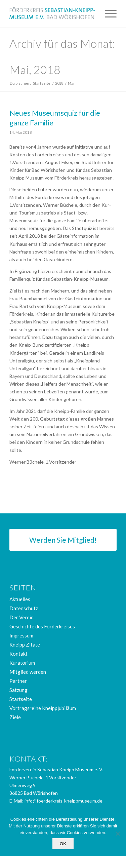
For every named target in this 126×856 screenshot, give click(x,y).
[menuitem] (107, 13)
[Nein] (117, 833)
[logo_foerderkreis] (52, 13)
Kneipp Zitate (24, 644)
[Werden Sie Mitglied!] (63, 540)
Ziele (15, 717)
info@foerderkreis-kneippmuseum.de (63, 801)
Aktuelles (19, 599)
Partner (18, 681)
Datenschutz (23, 608)
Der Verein (21, 617)
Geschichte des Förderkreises (42, 626)
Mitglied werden (27, 672)
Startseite (20, 699)
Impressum (21, 635)
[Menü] (107, 13)
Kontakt (18, 654)
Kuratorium (22, 663)
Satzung (18, 690)
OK (63, 843)
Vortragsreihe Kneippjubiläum (42, 708)
